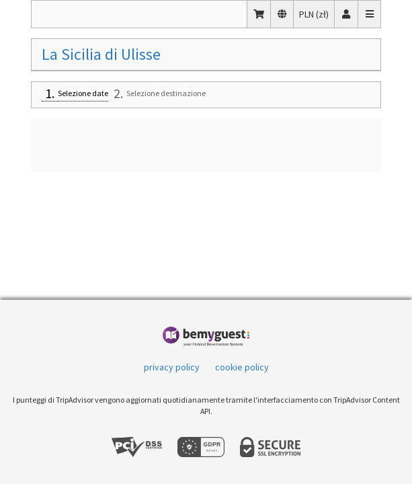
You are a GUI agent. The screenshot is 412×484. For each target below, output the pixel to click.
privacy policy (172, 367)
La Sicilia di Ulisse (101, 54)
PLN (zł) (316, 13)
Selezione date (83, 93)
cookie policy (242, 367)
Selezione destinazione (166, 93)
